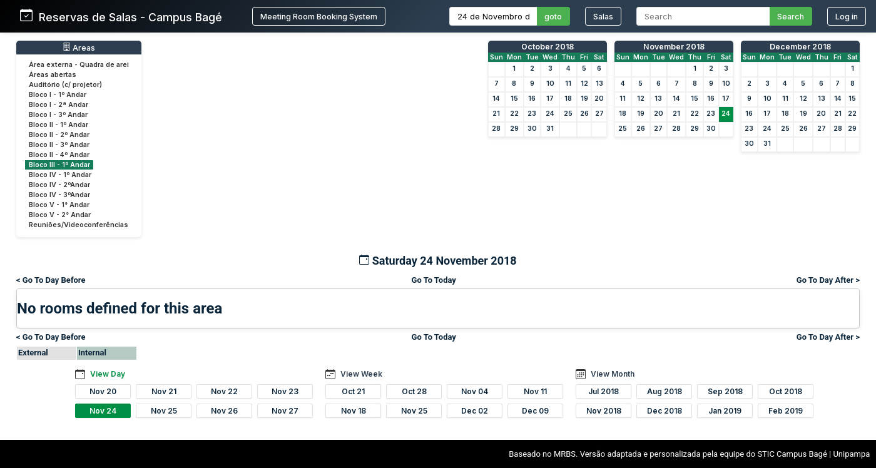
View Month (612, 374)
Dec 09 (535, 410)
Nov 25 (164, 410)
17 (550, 98)
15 (514, 98)
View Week (361, 374)
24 (550, 113)
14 (496, 98)
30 (532, 129)
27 (599, 113)
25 (568, 113)
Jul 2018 (603, 391)
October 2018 (547, 46)
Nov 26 (224, 410)
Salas (603, 16)
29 (514, 129)
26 (584, 113)
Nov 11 (535, 391)
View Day (107, 374)
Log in (846, 16)
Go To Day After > (828, 280)
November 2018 (674, 46)
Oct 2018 (785, 391)
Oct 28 (414, 391)
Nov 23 (285, 391)
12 (584, 83)
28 (496, 129)
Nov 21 (163, 391)
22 (514, 113)
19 (584, 98)
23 (531, 113)
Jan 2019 (724, 410)
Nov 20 (102, 391)
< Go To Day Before (51, 280)
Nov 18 (353, 410)
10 (550, 83)
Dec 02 (474, 410)
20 (599, 98)
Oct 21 (353, 391)
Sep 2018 (725, 391)
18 (568, 98)
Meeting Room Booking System (318, 16)
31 (550, 129)
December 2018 (800, 46)
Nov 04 (474, 391)
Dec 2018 (664, 410)
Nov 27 (285, 410)
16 (532, 98)
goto (553, 16)
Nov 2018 (603, 410)
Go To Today (434, 280)
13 (599, 83)
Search (790, 16)
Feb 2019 (785, 410)
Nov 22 (224, 391)
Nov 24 (102, 410)
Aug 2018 (664, 391)
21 (496, 113)
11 (568, 83)
